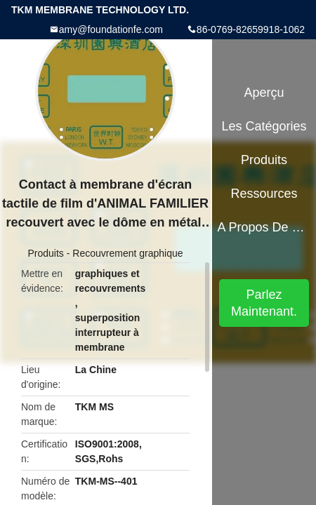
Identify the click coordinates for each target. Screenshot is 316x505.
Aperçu (264, 93)
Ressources (264, 194)
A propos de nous (263, 227)
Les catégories (264, 126)
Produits (45, 253)
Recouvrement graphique (127, 253)
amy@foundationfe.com (111, 29)
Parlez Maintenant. (264, 303)
